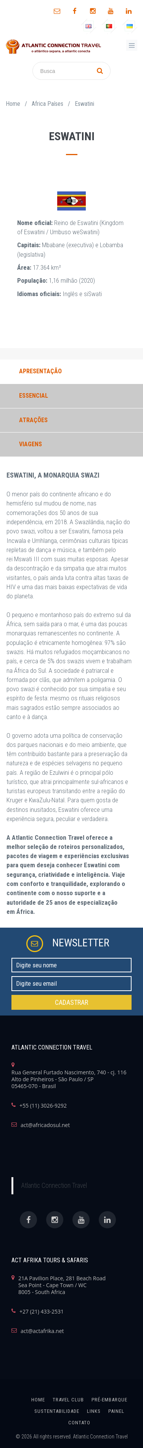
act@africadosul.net (45, 1125)
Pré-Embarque (109, 1400)
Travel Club (68, 1400)
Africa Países (47, 103)
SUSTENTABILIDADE (56, 1411)
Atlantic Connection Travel (54, 1185)
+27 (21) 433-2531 (41, 1311)
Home (13, 103)
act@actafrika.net (42, 1331)
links (94, 1411)
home (38, 1400)
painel (116, 1411)
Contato (79, 1422)
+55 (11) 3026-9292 (43, 1105)
